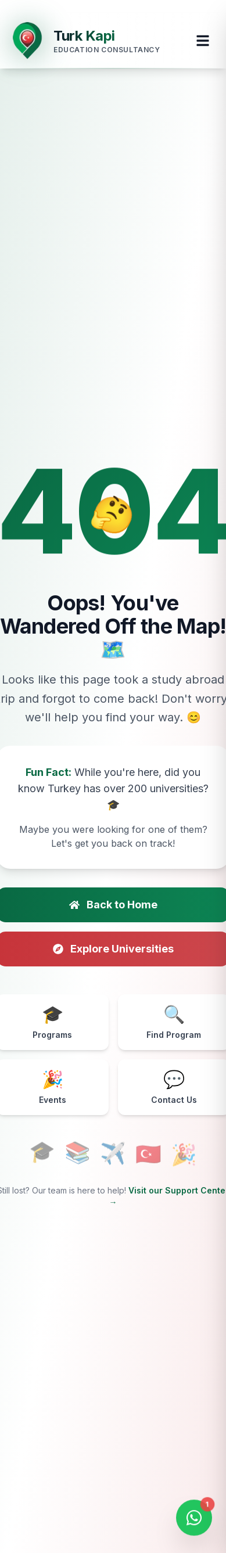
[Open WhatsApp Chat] (194, 1519)
